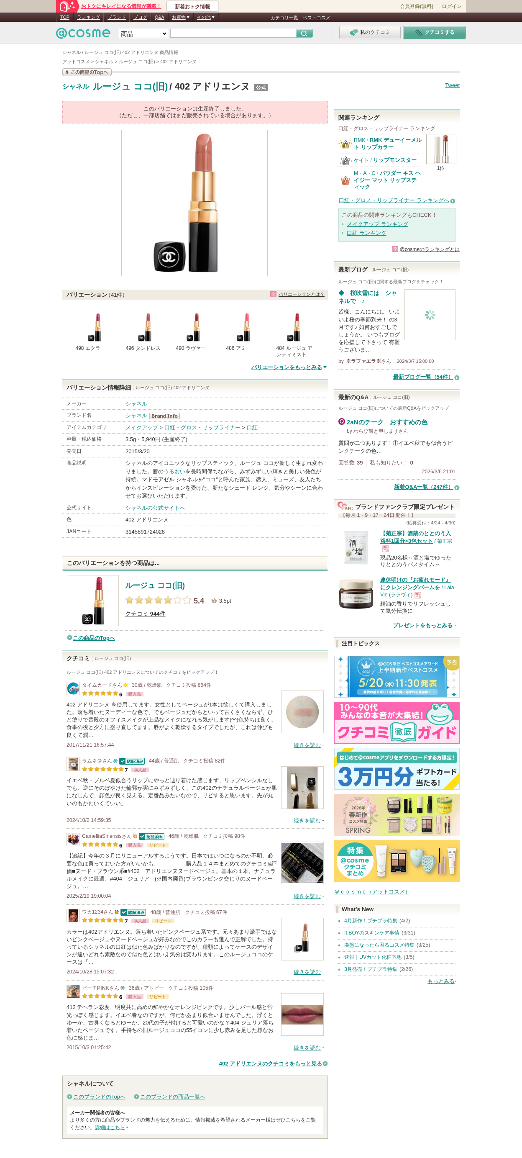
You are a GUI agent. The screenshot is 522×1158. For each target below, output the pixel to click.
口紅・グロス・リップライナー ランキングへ (394, 200)
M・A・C (364, 173)
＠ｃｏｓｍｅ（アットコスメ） (372, 891)
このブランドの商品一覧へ (172, 1097)
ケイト (361, 160)
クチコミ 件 (145, 614)
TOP (64, 17)
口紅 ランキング (366, 233)
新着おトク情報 (192, 7)
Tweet (452, 85)
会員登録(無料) (416, 6)
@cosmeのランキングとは (429, 249)
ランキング (88, 17)
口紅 (252, 427)
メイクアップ (141, 427)
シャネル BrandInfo (167, 416)
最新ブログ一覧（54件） (423, 377)
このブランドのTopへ (99, 1097)
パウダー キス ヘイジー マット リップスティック (387, 180)
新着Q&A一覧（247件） (423, 487)
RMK (359, 140)
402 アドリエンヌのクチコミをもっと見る (270, 1063)
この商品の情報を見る (87, 72)
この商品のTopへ (94, 638)
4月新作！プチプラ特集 (370, 921)
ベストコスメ (316, 17)
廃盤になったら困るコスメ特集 (379, 945)
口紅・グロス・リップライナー (202, 427)
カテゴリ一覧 (284, 17)
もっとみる (441, 981)
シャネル (75, 86)
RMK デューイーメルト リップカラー (388, 143)
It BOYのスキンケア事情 (371, 933)
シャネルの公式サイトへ (155, 508)
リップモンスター (395, 160)
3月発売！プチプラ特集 (370, 969)
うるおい (174, 471)
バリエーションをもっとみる (286, 367)
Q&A (159, 17)
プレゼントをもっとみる (423, 625)
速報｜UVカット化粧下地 (373, 957)
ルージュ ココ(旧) (130, 86)
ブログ (140, 17)
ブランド (116, 17)
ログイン (452, 6)
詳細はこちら (110, 1127)
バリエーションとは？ (302, 294)
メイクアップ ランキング (377, 224)
